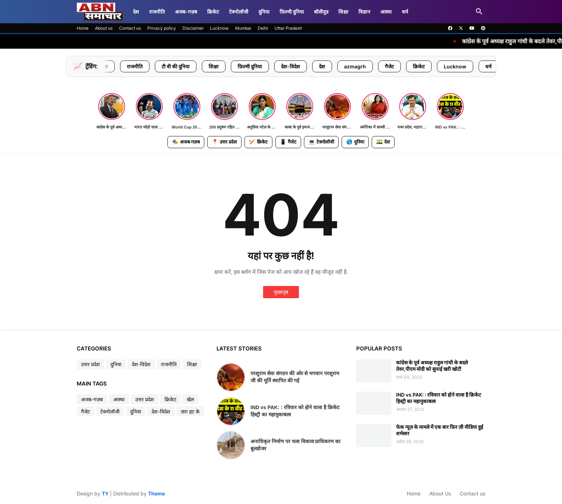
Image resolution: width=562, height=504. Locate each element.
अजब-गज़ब (186, 142)
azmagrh (373, 66)
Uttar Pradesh (288, 28)
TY (105, 493)
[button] (479, 12)
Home (83, 28)
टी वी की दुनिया (193, 66)
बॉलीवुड (321, 12)
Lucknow (219, 28)
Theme (156, 493)
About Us (440, 493)
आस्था (386, 12)
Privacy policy (161, 28)
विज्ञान (364, 12)
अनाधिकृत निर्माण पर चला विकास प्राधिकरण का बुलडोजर (295, 444)
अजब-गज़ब (186, 12)
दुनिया (264, 12)
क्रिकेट (213, 12)
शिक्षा (343, 12)
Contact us (130, 28)
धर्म (405, 12)
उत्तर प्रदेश (116, 66)
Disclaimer (193, 28)
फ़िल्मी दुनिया (292, 12)
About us (104, 28)
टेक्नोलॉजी (238, 12)
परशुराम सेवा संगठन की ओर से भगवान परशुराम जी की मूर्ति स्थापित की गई (295, 376)
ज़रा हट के (190, 411)
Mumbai (243, 28)
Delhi (263, 28)
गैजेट (407, 66)
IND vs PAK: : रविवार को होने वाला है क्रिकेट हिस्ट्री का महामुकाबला (295, 410)
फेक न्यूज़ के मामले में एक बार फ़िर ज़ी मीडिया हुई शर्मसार (439, 430)
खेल (190, 399)
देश (136, 12)
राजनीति (157, 12)
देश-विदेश (308, 66)
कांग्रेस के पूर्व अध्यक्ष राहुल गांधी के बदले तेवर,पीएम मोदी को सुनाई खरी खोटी (432, 365)
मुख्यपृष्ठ (281, 292)
